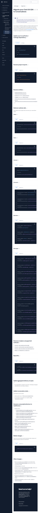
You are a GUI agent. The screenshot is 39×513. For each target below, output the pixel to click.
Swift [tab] (16, 70)
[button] (6, 8)
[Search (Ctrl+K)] (34, 2)
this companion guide (29, 29)
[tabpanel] (26, 51)
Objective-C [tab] (21, 70)
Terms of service (21, 501)
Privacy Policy (21, 503)
